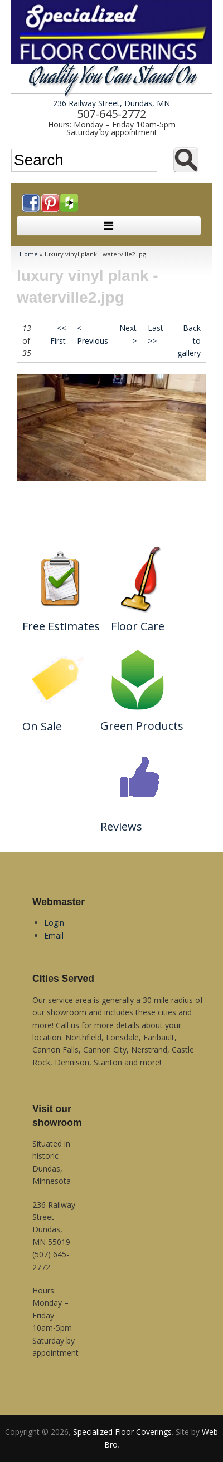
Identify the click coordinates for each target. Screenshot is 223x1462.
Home (29, 254)
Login (54, 922)
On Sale (42, 726)
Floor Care (137, 626)
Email (54, 935)
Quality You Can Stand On (112, 78)
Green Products (141, 725)
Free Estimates (61, 626)
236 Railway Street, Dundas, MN (111, 103)
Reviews (121, 826)
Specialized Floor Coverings (122, 1431)
